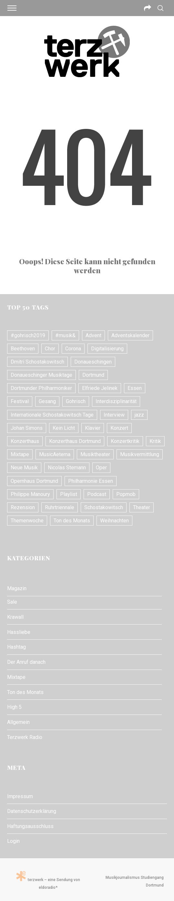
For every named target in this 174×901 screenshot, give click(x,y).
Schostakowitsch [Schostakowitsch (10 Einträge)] (103, 507)
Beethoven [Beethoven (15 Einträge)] (23, 349)
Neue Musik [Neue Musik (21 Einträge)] (24, 467)
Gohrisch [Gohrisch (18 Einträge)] (76, 401)
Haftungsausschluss (30, 826)
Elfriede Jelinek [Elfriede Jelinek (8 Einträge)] (100, 388)
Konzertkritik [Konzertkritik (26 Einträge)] (125, 441)
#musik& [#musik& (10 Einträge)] (65, 335)
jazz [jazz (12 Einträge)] (139, 415)
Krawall (15, 617)
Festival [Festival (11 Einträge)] (20, 401)
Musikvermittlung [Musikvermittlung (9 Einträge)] (139, 454)
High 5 (14, 707)
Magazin (16, 588)
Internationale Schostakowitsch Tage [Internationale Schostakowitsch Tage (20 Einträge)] (52, 415)
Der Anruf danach (26, 662)
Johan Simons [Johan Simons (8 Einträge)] (27, 428)
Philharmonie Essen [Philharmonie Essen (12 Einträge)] (90, 481)
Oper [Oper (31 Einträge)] (101, 467)
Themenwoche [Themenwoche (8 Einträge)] (27, 521)
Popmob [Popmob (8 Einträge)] (126, 494)
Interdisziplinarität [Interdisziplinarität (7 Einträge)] (116, 401)
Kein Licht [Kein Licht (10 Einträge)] (64, 428)
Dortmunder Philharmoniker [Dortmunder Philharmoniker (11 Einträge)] (41, 388)
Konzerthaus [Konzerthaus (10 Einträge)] (25, 441)
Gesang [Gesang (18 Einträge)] (47, 401)
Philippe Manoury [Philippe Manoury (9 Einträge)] (30, 494)
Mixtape (16, 677)
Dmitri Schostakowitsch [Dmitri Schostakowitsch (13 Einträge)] (37, 362)
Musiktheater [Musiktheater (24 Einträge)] (95, 454)
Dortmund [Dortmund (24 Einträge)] (93, 375)
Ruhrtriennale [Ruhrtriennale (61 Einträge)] (59, 507)
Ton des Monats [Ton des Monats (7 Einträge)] (72, 521)
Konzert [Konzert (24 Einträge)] (119, 428)
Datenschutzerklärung (31, 811)
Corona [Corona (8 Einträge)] (73, 349)
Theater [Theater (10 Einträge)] (141, 507)
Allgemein (18, 722)
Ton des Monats (25, 692)
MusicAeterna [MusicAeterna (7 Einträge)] (54, 454)
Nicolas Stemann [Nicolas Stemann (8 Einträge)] (67, 467)
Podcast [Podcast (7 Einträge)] (96, 494)
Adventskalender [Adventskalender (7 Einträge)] (130, 335)
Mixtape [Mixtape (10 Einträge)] (20, 454)
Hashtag (16, 647)
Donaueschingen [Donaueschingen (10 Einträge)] (93, 362)
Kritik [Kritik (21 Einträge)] (155, 441)
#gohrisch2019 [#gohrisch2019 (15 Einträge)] (28, 335)
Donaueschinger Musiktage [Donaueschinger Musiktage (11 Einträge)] (41, 375)
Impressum (20, 796)
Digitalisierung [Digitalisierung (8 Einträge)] (107, 349)
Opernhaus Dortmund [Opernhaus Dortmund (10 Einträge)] (34, 481)
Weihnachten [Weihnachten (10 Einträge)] (114, 521)
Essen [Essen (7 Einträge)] (135, 388)
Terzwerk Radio (24, 737)
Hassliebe (18, 632)
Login (13, 841)
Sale (12, 602)
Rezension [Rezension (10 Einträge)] (23, 507)
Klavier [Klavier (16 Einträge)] (92, 428)
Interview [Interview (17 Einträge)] (114, 415)
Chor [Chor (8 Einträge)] (50, 349)
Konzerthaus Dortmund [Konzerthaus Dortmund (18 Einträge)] (75, 441)
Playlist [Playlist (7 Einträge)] (68, 494)
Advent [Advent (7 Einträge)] (93, 335)
